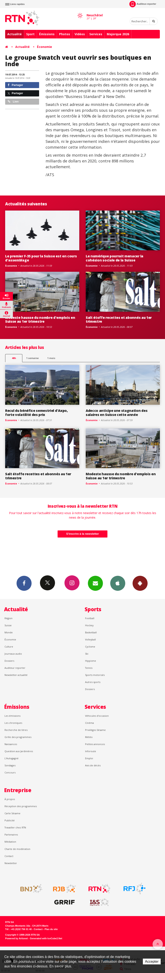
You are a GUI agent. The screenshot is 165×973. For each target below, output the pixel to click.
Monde (9, 632)
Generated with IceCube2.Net (46, 938)
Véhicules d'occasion (97, 715)
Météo (89, 737)
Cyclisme (90, 646)
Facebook (24, 583)
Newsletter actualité (16, 675)
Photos (64, 34)
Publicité (10, 820)
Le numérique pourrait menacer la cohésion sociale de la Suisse (114, 258)
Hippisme (90, 660)
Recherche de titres (16, 730)
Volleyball (90, 639)
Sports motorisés (95, 675)
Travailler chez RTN (15, 827)
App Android (140, 583)
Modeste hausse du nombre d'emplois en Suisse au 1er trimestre (40, 319)
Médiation (10, 841)
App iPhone (117, 583)
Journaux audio (13, 653)
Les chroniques (13, 722)
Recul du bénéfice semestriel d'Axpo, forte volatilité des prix (36, 412)
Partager (15, 85)
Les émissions (12, 715)
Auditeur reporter (15, 667)
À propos (10, 799)
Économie (44, 47)
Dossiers (9, 660)
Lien (13, 101)
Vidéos (80, 34)
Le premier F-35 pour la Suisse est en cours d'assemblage (41, 258)
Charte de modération (17, 849)
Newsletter (11, 863)
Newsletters (95, 583)
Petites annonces (95, 744)
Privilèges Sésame (95, 730)
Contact (9, 856)
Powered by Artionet (16, 938)
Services (95, 34)
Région (8, 618)
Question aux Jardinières (19, 751)
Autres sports (92, 682)
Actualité (14, 34)
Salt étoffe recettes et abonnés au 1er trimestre (119, 319)
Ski (86, 653)
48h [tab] (14, 358)
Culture (9, 646)
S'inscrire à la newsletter (82, 533)
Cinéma (89, 722)
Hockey (89, 625)
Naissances (11, 744)
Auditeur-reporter (142, 4)
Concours (10, 772)
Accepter (152, 961)
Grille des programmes (18, 737)
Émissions (47, 34)
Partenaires (11, 834)
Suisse (8, 625)
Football (89, 618)
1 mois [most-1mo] (51, 358)
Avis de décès (93, 765)
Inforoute (90, 751)
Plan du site (51, 929)
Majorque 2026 (118, 34)
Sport (30, 34)
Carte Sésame (12, 813)
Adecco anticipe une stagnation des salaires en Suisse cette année (116, 412)
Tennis (88, 667)
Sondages (10, 765)
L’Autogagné (11, 758)
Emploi (89, 758)
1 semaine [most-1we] (32, 358)
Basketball (91, 632)
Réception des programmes (21, 806)
